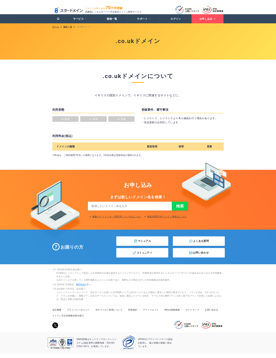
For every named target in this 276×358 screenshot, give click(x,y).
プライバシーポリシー (78, 314)
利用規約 (132, 314)
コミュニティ (142, 257)
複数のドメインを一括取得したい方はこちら (116, 221)
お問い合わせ (199, 257)
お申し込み (207, 22)
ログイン (175, 22)
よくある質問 (199, 245)
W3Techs (80, 289)
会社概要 (56, 314)
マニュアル (142, 245)
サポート (144, 22)
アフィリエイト (151, 314)
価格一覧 (112, 22)
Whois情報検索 (172, 314)
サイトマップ (192, 314)
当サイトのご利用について (109, 314)
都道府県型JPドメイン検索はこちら (167, 221)
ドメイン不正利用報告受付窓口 (68, 320)
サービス (80, 22)
